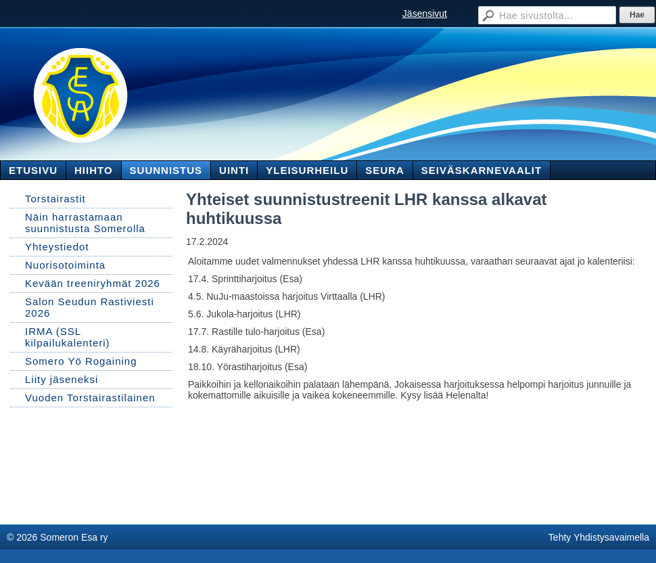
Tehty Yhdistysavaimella (598, 537)
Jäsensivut (424, 13)
